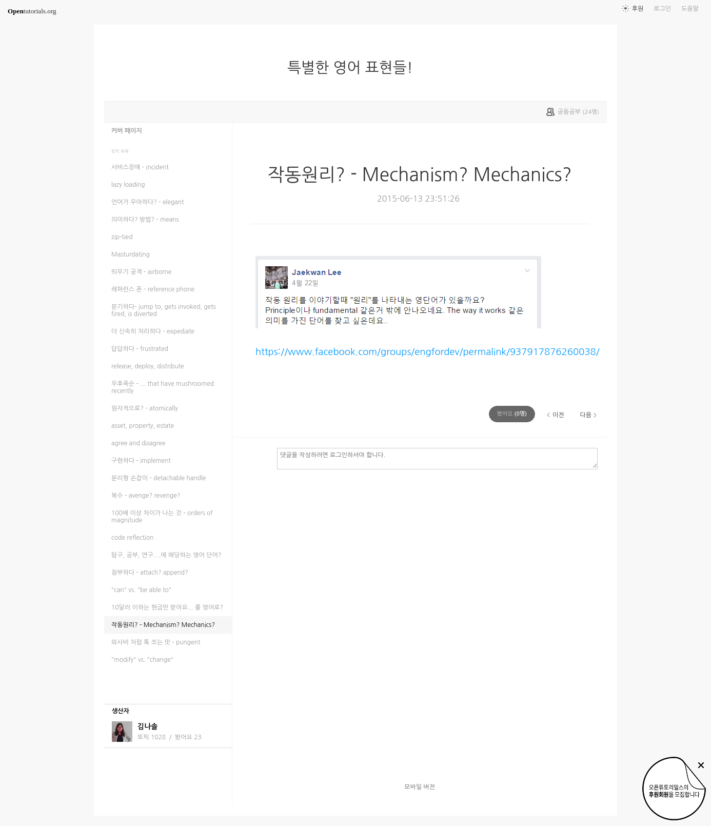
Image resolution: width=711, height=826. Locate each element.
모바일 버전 (419, 787)
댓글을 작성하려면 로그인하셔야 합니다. (437, 458)
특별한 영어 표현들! (354, 68)
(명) (512, 414)
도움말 (690, 9)
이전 (558, 415)
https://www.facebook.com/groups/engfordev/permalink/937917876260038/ (427, 352)
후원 (638, 9)
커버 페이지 (126, 131)
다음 (585, 415)
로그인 (662, 9)
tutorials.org (32, 11)
